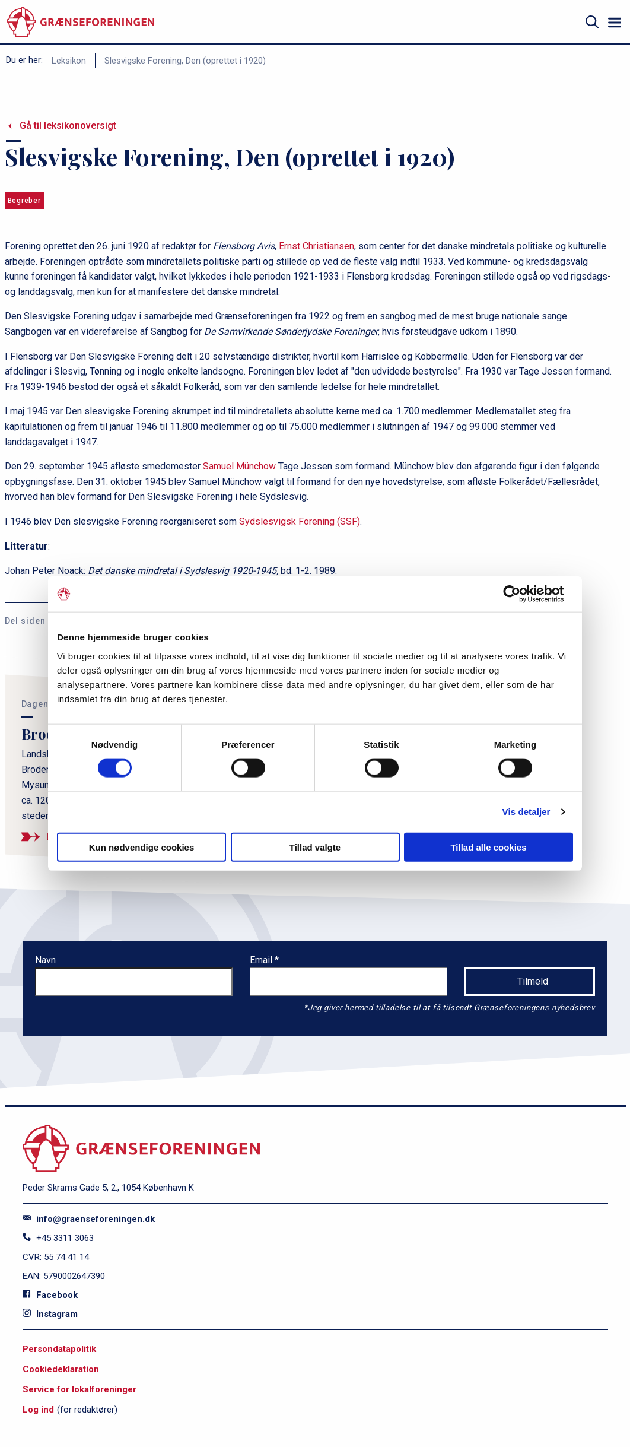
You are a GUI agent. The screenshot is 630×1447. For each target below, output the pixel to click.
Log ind (38, 1409)
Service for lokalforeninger (79, 1389)
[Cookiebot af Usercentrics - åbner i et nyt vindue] (521, 594)
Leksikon (69, 60)
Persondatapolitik (59, 1349)
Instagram (50, 1314)
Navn (45, 960)
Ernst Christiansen (316, 246)
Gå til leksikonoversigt (68, 125)
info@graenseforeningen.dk (89, 1219)
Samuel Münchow (239, 466)
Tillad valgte (315, 847)
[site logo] (80, 22)
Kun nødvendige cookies (142, 847)
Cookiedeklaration (61, 1369)
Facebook (50, 1295)
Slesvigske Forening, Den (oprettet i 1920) (185, 60)
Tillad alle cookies (488, 847)
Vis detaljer (526, 812)
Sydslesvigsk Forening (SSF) (299, 521)
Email (262, 960)
